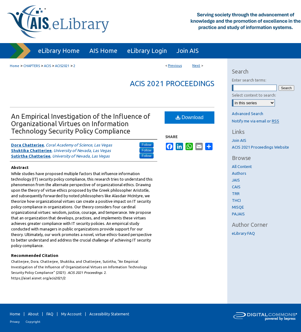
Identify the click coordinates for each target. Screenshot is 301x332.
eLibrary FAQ (243, 233)
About (33, 314)
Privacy (15, 321)
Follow (146, 144)
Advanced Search (247, 113)
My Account (71, 314)
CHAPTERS (31, 66)
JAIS (236, 180)
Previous (175, 65)
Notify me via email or (255, 121)
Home (14, 66)
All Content (242, 166)
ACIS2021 (62, 66)
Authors (239, 173)
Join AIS (239, 140)
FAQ (49, 314)
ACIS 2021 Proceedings (172, 83)
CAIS (236, 187)
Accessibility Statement (109, 314)
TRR (236, 193)
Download (190, 117)
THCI (236, 200)
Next (196, 65)
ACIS (47, 66)
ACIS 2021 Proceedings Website (260, 147)
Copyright (32, 321)
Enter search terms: (249, 80)
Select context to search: (254, 95)
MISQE (238, 207)
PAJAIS (238, 214)
